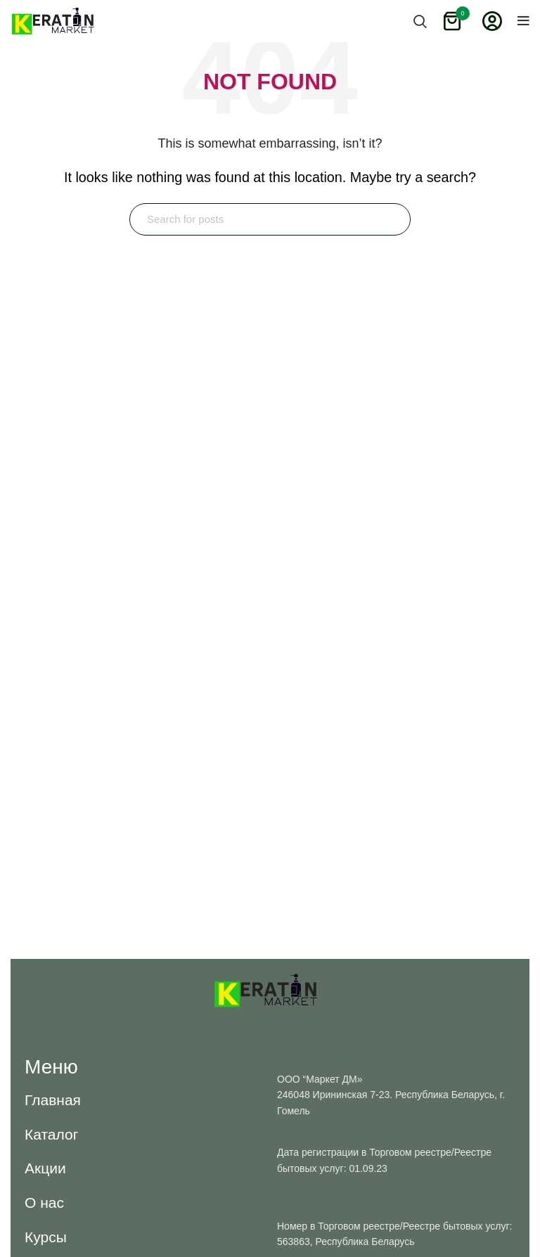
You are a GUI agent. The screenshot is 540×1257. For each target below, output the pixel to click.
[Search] (270, 219)
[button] (53, 1099)
